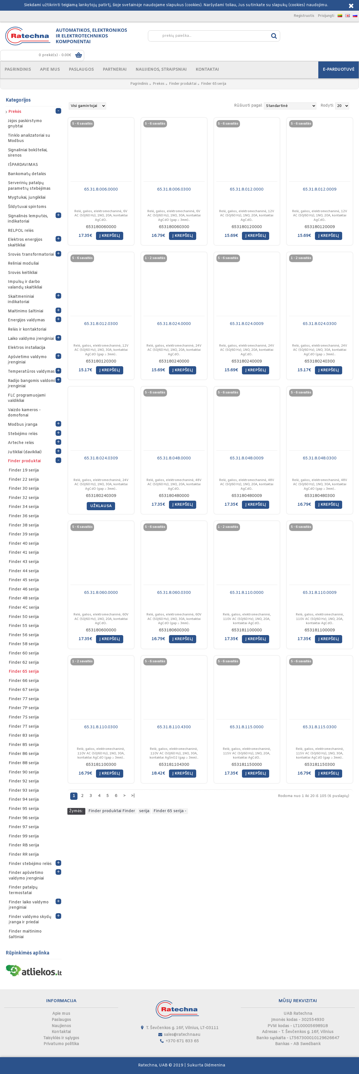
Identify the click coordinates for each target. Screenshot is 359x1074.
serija (144, 811)
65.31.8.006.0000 (101, 189)
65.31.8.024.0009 (247, 324)
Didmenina (214, 1065)
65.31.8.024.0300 (320, 324)
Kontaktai (61, 1032)
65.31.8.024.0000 (174, 324)
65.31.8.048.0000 (174, 458)
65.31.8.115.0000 (247, 727)
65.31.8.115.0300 (320, 727)
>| (133, 796)
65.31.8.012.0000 (247, 189)
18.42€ (158, 773)
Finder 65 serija (213, 84)
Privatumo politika (61, 1044)
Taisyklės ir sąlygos (61, 1038)
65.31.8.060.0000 (101, 593)
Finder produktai (182, 84)
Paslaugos (61, 1020)
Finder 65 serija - (170, 811)
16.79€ (158, 236)
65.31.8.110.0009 (320, 593)
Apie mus (61, 1013)
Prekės (158, 84)
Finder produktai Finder (111, 811)
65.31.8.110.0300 (101, 727)
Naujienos (61, 1026)
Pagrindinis (139, 84)
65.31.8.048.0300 (320, 458)
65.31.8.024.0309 (101, 458)
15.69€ (231, 236)
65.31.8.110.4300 (174, 727)
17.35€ (85, 236)
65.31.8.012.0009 (320, 189)
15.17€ (85, 370)
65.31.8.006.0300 (174, 189)
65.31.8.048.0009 (247, 458)
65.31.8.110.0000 (247, 593)
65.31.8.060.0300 (174, 593)
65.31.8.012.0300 (101, 324)
